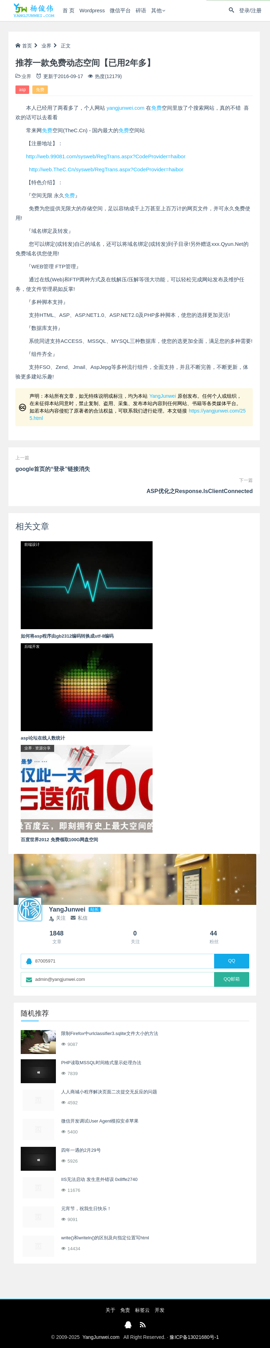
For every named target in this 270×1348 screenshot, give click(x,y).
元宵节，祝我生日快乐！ (86, 1208)
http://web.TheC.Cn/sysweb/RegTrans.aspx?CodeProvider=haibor (106, 169)
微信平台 (120, 10)
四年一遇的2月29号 (81, 1150)
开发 (160, 1310)
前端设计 (32, 544)
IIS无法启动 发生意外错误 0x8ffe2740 (99, 1179)
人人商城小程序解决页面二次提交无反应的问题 (109, 1091)
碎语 (141, 10)
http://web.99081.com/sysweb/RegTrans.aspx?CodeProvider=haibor (105, 156)
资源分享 (43, 748)
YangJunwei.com (101, 1337)
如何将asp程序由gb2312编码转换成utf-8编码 (67, 636)
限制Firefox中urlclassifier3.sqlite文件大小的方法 (109, 1033)
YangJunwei (162, 396)
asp (22, 89)
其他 (156, 10)
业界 (46, 46)
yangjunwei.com (125, 108)
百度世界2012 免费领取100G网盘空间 (59, 839)
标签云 (142, 1310)
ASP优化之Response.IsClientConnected (200, 491)
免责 (125, 1310)
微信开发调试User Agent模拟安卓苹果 (100, 1121)
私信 (79, 918)
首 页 (69, 10)
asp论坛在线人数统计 (43, 738)
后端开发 (32, 646)
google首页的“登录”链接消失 (52, 469)
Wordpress (92, 10)
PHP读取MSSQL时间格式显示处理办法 (101, 1062)
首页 (23, 46)
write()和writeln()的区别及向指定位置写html (105, 1237)
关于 (110, 1310)
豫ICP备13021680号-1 (194, 1337)
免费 (40, 89)
